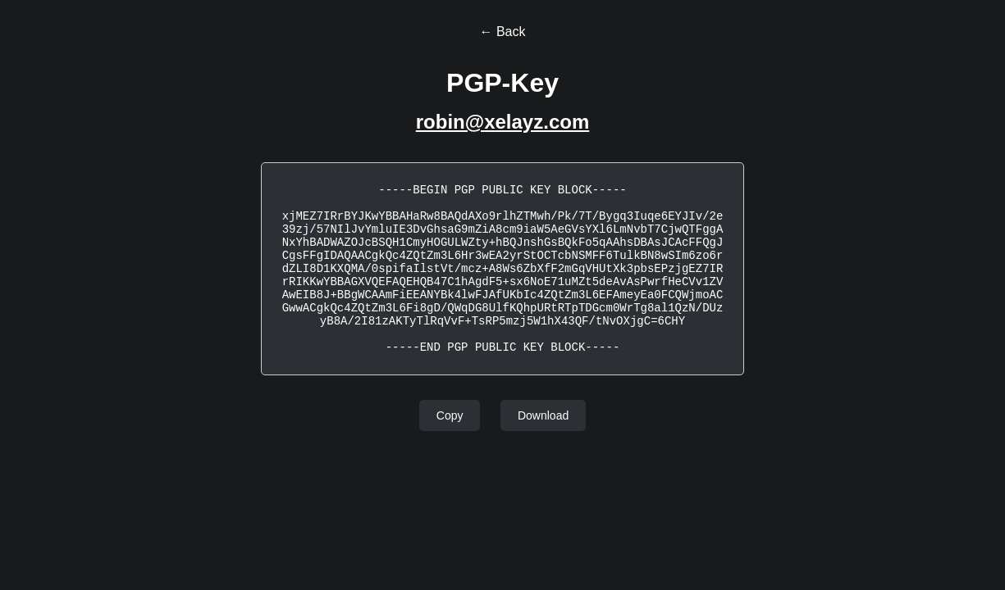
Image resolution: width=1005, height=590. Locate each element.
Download (543, 415)
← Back (502, 32)
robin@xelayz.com (502, 122)
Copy (450, 415)
